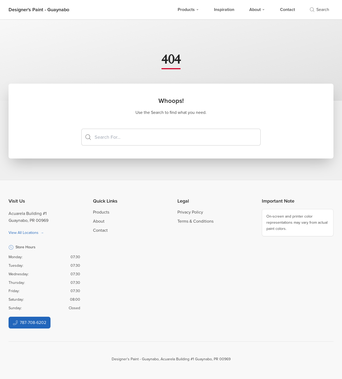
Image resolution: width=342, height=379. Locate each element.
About (257, 9)
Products (188, 9)
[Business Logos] (39, 9)
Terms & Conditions (195, 221)
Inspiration (224, 9)
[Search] (171, 137)
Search (319, 9)
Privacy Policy (190, 212)
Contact (287, 9)
